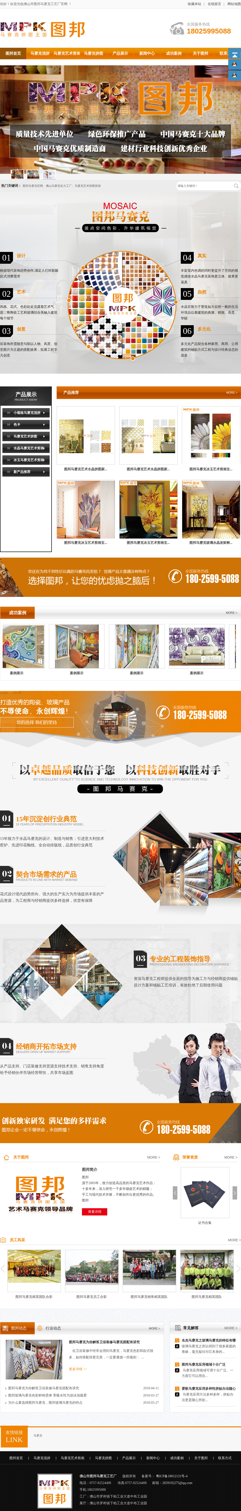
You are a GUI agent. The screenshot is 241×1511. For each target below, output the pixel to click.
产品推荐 (71, 393)
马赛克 (37, 1435)
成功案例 (177, 1458)
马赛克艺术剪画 (72, 1458)
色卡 (16, 424)
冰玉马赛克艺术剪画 (28, 460)
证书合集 (205, 1223)
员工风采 (17, 1240)
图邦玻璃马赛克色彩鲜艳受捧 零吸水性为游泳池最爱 (47, 1395)
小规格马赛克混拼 (26, 413)
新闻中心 (153, 1458)
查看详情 (94, 1212)
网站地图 (234, 4)
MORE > (231, 392)
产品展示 (26, 401)
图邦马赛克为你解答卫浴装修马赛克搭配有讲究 (104, 1342)
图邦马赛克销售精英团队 (149, 1297)
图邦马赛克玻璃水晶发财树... (211, 543)
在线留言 (214, 4)
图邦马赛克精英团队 (207, 1297)
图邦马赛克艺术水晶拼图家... (85, 469)
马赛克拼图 (103, 1458)
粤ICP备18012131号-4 (171, 1476)
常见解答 (191, 1328)
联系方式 (225, 1458)
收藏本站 (194, 4)
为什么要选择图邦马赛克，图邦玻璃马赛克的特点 (45, 1402)
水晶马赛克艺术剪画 (28, 448)
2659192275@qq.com (177, 1483)
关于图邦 (21, 1157)
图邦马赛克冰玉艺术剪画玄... (211, 469)
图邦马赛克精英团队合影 (34, 1297)
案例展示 (18, 673)
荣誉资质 (190, 1157)
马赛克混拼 (41, 1458)
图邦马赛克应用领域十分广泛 (204, 1364)
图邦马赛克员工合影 (91, 1297)
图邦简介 (89, 1169)
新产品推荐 (21, 472)
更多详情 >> (78, 1369)
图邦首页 (16, 1458)
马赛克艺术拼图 (25, 436)
